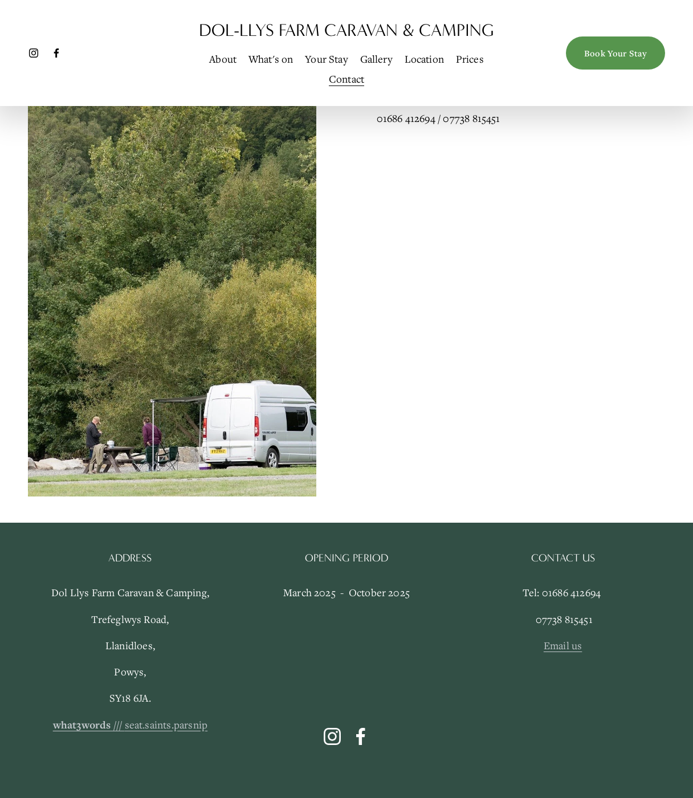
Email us (563, 645)
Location (425, 59)
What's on (270, 59)
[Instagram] (33, 53)
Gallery (376, 59)
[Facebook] (56, 53)
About (223, 59)
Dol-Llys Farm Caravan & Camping (346, 30)
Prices (470, 59)
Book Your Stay (615, 53)
